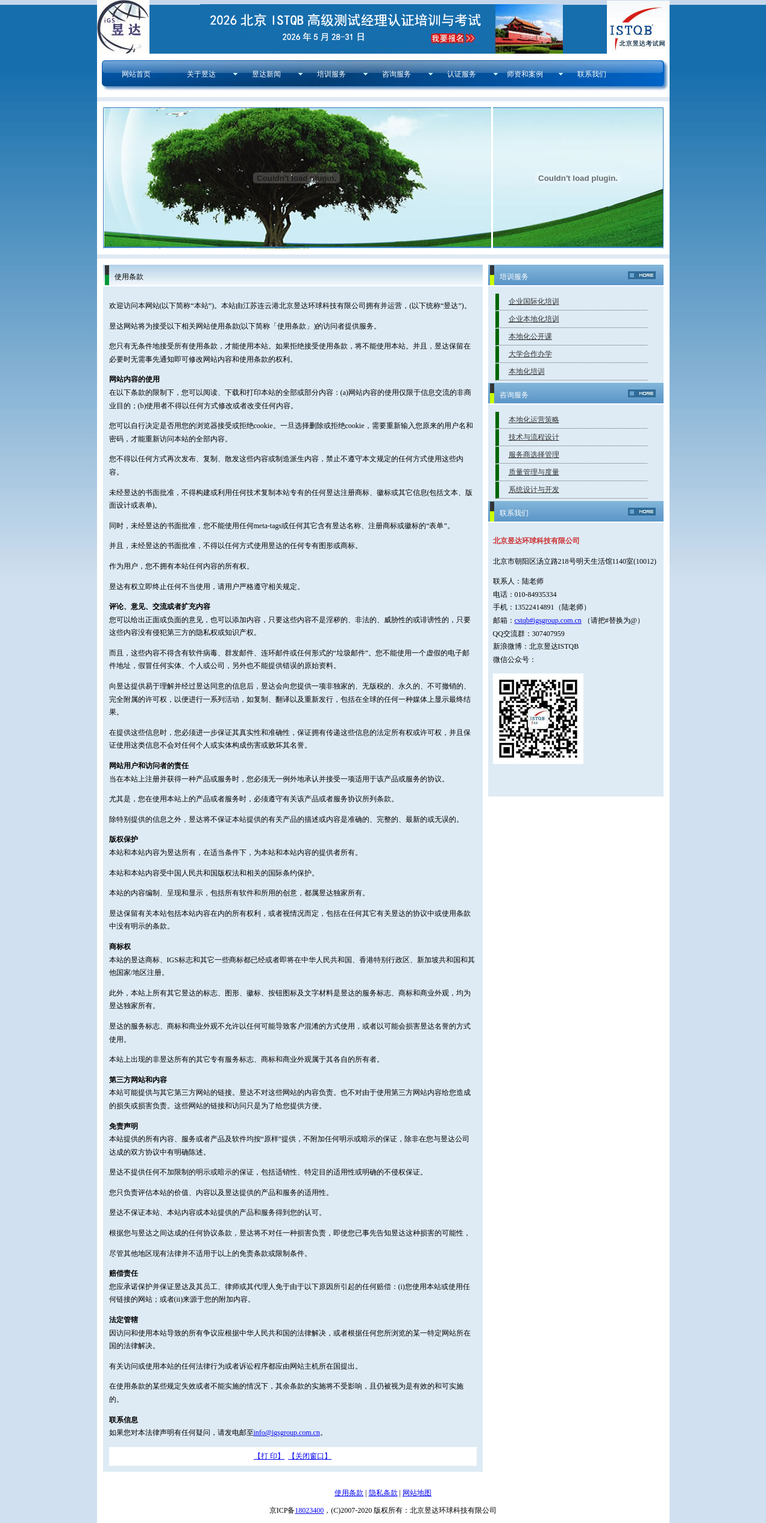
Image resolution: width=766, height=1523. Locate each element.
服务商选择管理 (534, 454)
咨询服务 (394, 74)
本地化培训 (527, 371)
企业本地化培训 (534, 319)
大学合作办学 (530, 354)
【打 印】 (269, 1456)
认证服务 (459, 74)
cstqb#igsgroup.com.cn (548, 620)
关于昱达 (198, 74)
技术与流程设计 (534, 437)
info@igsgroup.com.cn (287, 1432)
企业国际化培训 (534, 301)
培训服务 (329, 74)
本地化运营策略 (534, 419)
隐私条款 (383, 1493)
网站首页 (133, 74)
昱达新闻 (263, 74)
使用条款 (348, 1493)
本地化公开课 (530, 336)
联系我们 (589, 74)
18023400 (309, 1510)
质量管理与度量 (534, 472)
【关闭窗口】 (309, 1456)
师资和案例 (525, 74)
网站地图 (417, 1493)
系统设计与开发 (534, 489)
